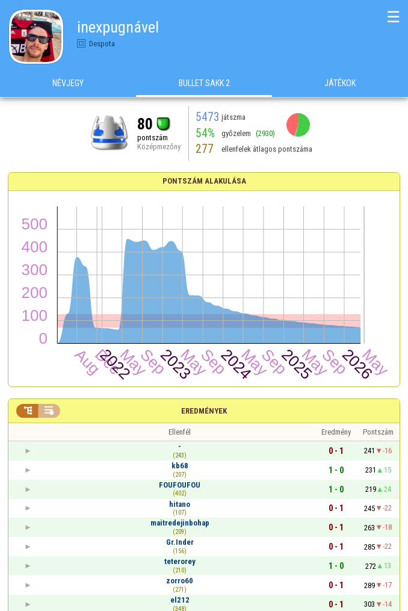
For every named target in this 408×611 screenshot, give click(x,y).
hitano (179, 504)
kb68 (180, 465)
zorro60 (179, 580)
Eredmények (204, 410)
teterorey (180, 561)
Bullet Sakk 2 (204, 83)
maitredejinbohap (179, 522)
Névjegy (68, 83)
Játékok (340, 83)
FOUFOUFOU (179, 484)
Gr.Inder (180, 542)
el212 (180, 599)
